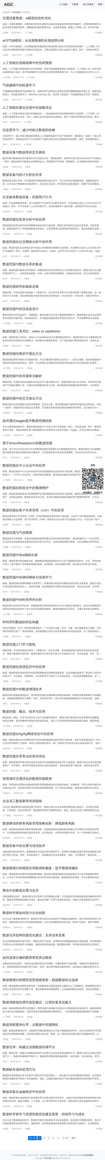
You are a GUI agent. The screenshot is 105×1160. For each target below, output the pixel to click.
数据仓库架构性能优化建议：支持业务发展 (34, 935)
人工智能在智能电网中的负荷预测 (27, 63)
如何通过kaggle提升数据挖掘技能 (27, 421)
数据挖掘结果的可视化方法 (22, 353)
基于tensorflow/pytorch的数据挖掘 (27, 443)
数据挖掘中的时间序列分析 (22, 599)
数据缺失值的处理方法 (19, 1069)
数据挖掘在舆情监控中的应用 (24, 667)
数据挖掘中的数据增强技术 (22, 689)
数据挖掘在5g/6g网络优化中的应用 (28, 734)
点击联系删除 (88, 1155)
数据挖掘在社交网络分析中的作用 (27, 242)
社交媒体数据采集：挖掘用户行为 (27, 197)
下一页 (65, 1138)
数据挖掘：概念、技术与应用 (24, 711)
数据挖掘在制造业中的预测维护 (26, 488)
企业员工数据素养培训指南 (22, 801)
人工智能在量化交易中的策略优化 (27, 107)
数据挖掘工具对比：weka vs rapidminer (31, 331)
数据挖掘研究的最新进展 (21, 286)
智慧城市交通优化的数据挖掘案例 (27, 778)
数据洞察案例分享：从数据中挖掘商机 (30, 1024)
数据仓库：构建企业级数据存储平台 (29, 1047)
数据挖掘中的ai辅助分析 (20, 555)
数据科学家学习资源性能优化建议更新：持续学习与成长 (44, 1114)
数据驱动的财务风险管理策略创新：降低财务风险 (39, 823)
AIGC (5, 122)
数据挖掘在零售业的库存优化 (24, 756)
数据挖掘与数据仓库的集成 (22, 264)
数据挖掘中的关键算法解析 (22, 376)
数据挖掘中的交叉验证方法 (22, 398)
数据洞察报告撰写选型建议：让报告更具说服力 (37, 1002)
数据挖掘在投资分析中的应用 (24, 219)
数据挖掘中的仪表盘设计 (21, 309)
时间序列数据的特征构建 (21, 622)
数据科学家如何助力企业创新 (24, 913)
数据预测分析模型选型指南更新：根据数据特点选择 (40, 980)
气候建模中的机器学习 (19, 85)
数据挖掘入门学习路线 (19, 644)
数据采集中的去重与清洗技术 (24, 846)
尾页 (73, 1138)
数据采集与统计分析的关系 (22, 174)
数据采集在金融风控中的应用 (24, 1092)
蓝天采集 (48, 1158)
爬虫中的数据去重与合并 (21, 890)
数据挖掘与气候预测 (17, 532)
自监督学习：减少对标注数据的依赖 (29, 130)
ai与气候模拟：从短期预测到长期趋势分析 (33, 40)
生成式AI (6, 211)
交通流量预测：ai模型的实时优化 (27, 18)
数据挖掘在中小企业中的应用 (24, 465)
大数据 (75, 4)
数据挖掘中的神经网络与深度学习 (27, 577)
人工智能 (63, 4)
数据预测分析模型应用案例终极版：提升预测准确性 (40, 868)
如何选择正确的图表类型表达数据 (27, 957)
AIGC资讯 (16, 12)
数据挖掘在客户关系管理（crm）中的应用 (33, 510)
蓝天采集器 (88, 4)
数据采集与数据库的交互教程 (24, 152)
